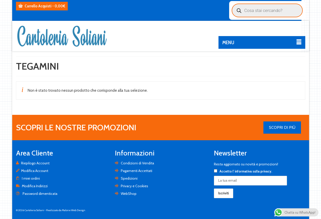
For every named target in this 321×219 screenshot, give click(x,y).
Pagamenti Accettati (133, 170)
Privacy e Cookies (131, 186)
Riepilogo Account (32, 163)
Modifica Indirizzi (32, 186)
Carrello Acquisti (42, 6)
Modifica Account (32, 170)
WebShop (126, 193)
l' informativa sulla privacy (251, 171)
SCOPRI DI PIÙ (282, 127)
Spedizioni (126, 178)
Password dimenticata (36, 193)
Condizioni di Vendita (134, 163)
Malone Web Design (73, 210)
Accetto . (243, 171)
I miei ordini (28, 178)
